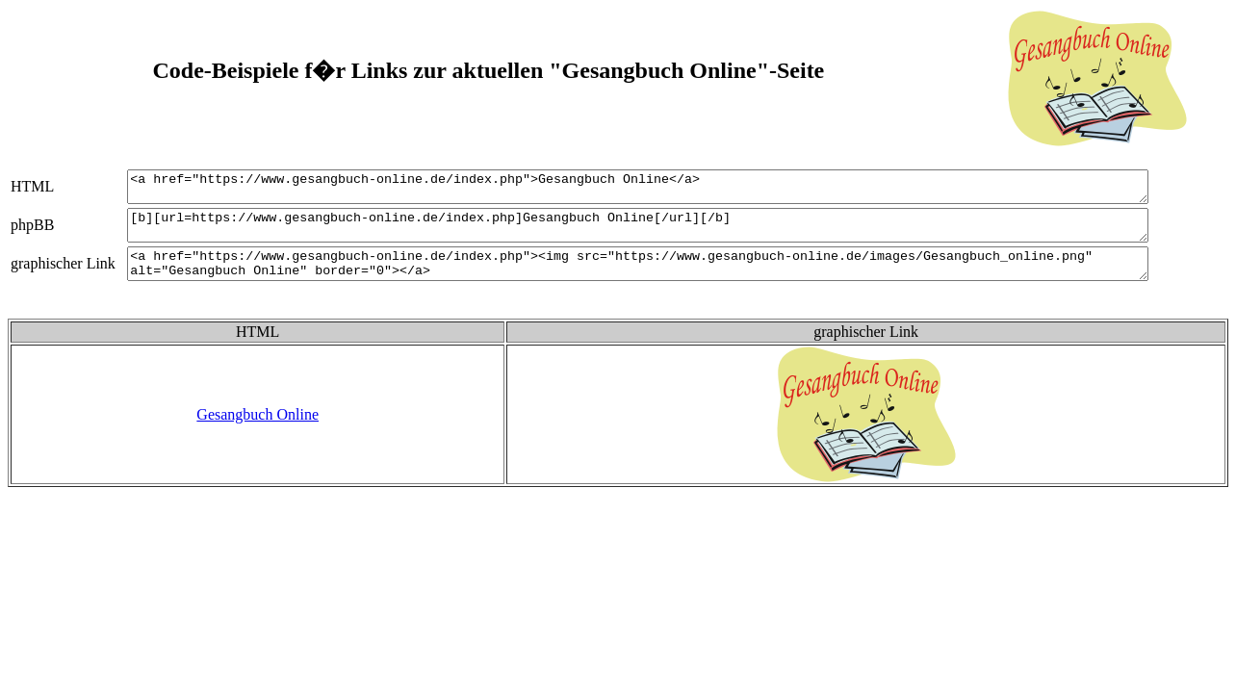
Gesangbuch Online (257, 432)
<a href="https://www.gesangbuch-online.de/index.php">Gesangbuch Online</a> (660, 189)
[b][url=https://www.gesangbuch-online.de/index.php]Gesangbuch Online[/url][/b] (660, 234)
